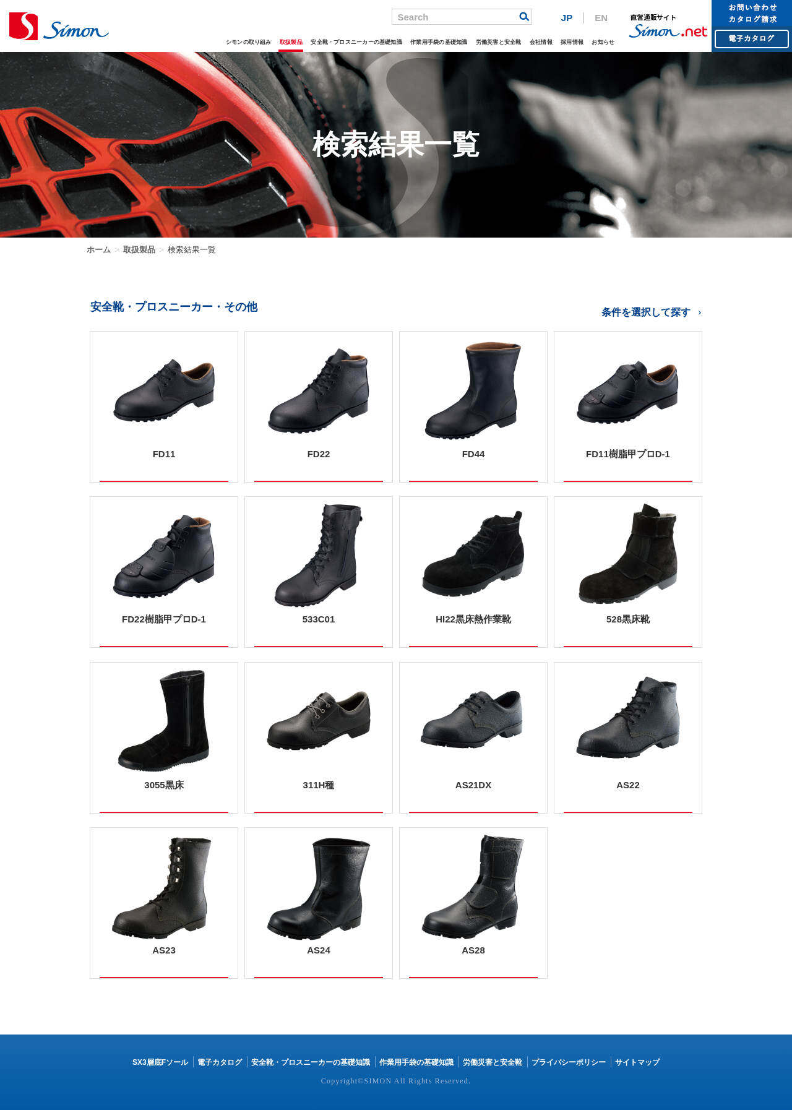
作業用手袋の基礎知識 (417, 40)
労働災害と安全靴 (483, 40)
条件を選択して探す (646, 311)
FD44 (473, 454)
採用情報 (566, 40)
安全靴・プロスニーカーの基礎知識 (325, 40)
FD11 (164, 454)
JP (566, 17)
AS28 (473, 950)
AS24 (318, 950)
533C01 (319, 619)
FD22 (319, 454)
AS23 (164, 950)
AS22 (628, 785)
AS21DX (473, 785)
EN (601, 17)
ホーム (99, 249)
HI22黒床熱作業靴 (473, 619)
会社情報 (531, 40)
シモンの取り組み (204, 40)
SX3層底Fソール (160, 1062)
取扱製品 (252, 40)
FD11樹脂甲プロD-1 (628, 454)
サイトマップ (637, 1062)
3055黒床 (163, 785)
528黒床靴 (628, 619)
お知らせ (601, 40)
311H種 (319, 785)
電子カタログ (219, 1062)
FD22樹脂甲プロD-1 (164, 619)
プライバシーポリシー (569, 1062)
